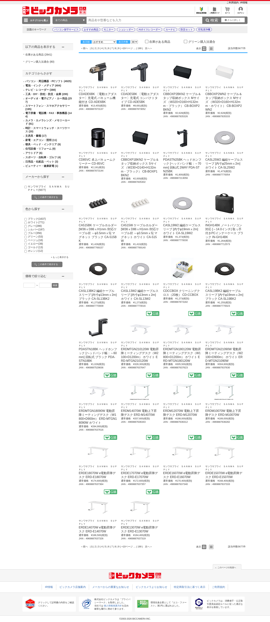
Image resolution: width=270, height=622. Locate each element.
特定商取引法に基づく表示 (189, 586)
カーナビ (170, 29)
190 (140, 48)
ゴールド (35, 247)
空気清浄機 (204, 29)
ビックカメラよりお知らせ (151, 586)
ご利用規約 (232, 2)
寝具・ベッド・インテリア (43, 144)
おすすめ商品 (91, 29)
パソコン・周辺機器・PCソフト (48, 81)
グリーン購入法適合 (39, 61)
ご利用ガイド (214, 12)
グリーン (35, 236)
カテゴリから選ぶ (39, 20)
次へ (147, 48)
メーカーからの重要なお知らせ (110, 586)
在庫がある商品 (38, 54)
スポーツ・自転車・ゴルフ (43, 157)
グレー (35, 225)
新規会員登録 (201, 12)
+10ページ (127, 48)
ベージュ (35, 240)
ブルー (35, 233)
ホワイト (36, 222)
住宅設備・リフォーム (40, 148)
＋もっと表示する (59, 257)
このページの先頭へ (227, 567)
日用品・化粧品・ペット (41, 161)
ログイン (241, 12)
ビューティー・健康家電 (41, 165)
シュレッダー (126, 29)
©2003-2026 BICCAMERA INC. (135, 619)
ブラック (37, 218)
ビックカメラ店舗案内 (72, 586)
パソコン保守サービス (66, 29)
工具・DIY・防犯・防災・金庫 (46, 94)
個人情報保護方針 (113, 605)
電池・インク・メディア (43, 85)
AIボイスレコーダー (149, 29)
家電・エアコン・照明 (41, 140)
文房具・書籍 (35, 135)
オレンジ (35, 250)
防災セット (187, 29)
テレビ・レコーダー (40, 89)
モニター (108, 29)
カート (227, 12)
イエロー (35, 243)
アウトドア (33, 152)
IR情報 (244, 2)
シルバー (36, 229)
